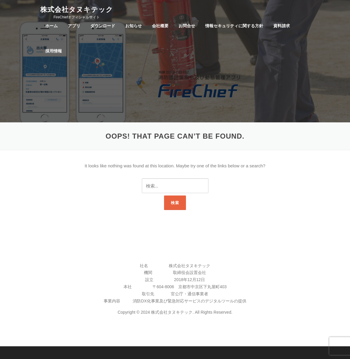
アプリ (74, 25)
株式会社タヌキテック (76, 9)
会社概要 (160, 25)
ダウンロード (102, 25)
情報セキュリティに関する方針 (234, 25)
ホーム (51, 25)
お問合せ (187, 25)
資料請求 (281, 25)
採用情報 (53, 51)
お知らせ (133, 25)
